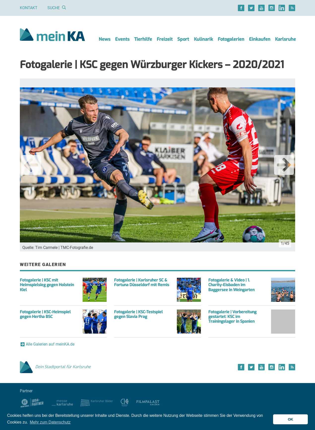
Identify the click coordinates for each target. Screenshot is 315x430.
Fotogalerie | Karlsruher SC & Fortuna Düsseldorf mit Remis (141, 282)
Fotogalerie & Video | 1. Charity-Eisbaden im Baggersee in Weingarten (231, 284)
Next (284, 165)
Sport (183, 39)
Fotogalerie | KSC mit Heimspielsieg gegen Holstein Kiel (47, 284)
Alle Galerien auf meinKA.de (50, 344)
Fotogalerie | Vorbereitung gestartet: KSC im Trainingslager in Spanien (232, 316)
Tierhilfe (143, 39)
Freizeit (165, 39)
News (104, 39)
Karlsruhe (285, 39)
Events (122, 39)
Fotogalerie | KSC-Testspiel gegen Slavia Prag (138, 314)
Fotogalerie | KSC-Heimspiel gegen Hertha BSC (45, 314)
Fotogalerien (231, 39)
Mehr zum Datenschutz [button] (50, 422)
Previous (31, 165)
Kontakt (28, 7)
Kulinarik (203, 39)
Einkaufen (259, 39)
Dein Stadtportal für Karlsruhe (55, 366)
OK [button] (290, 419)
